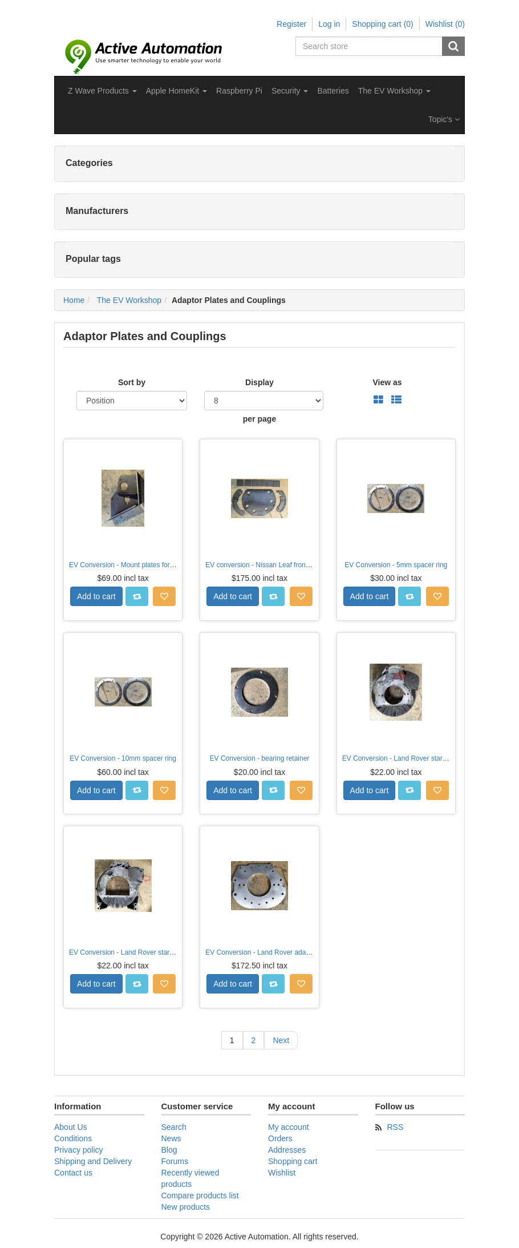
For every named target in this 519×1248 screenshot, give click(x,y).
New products (185, 1206)
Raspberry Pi (239, 90)
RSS (395, 1127)
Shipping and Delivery (93, 1161)
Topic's (444, 119)
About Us (70, 1127)
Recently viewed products (190, 1178)
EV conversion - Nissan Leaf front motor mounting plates (291, 565)
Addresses (287, 1149)
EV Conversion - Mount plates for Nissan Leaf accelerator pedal (165, 565)
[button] (102, 90)
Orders (280, 1138)
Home (73, 300)
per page (259, 418)
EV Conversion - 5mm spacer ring (395, 565)
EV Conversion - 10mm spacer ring (123, 758)
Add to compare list (136, 596)
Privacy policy (78, 1149)
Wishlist (281, 1172)
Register (291, 24)
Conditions (73, 1138)
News (171, 1138)
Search (453, 46)
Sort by (131, 382)
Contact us (73, 1172)
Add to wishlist (164, 596)
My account (288, 1127)
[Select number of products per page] (263, 400)
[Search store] (369, 46)
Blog (169, 1149)
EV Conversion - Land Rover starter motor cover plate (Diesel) (163, 952)
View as (387, 382)
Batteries (332, 90)
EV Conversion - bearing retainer (260, 758)
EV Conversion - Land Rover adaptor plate (269, 952)
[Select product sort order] (131, 400)
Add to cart (96, 596)
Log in (329, 24)
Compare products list (200, 1195)
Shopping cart (292, 1161)
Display (259, 382)
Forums (174, 1161)
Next (281, 1040)
